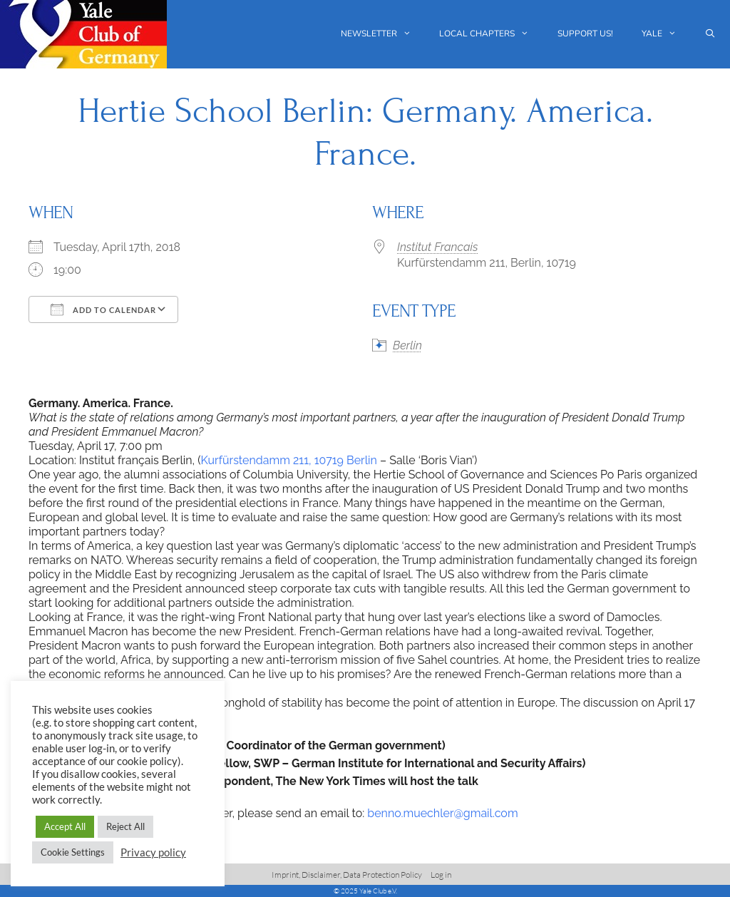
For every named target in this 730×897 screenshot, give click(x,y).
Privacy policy (153, 852)
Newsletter (383, 34)
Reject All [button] (125, 826)
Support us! (585, 33)
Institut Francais (437, 247)
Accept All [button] (65, 826)
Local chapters (491, 34)
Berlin (407, 345)
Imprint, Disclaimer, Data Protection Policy (347, 874)
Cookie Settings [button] (73, 852)
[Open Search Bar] (710, 34)
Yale (666, 34)
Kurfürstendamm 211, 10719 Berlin (289, 460)
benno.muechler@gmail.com (442, 813)
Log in (441, 874)
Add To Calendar (103, 309)
